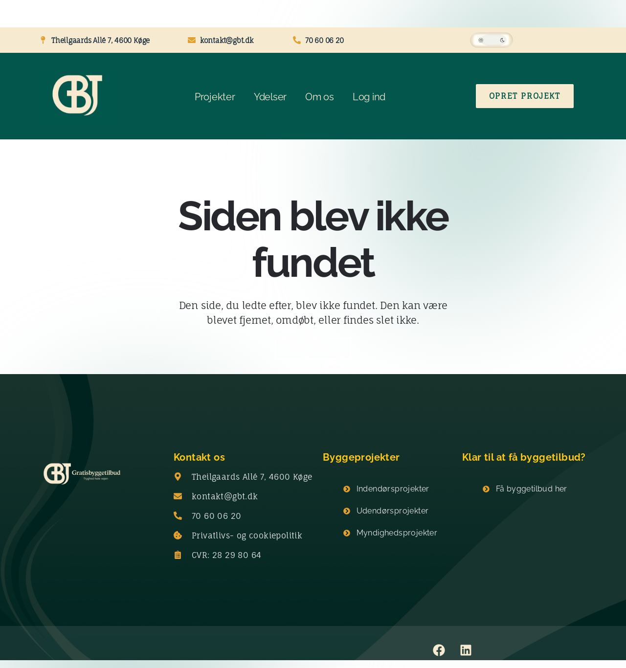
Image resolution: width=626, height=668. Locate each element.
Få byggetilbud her (531, 488)
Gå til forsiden (312, 349)
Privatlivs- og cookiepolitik (247, 535)
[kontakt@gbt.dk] (178, 496)
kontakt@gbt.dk (225, 496)
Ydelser (270, 97)
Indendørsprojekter (393, 488)
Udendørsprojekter (393, 510)
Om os (319, 97)
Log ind (369, 97)
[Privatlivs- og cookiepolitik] (178, 535)
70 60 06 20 (216, 516)
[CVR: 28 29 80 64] (178, 555)
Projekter (215, 97)
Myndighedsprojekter (397, 532)
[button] (491, 40)
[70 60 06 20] (178, 516)
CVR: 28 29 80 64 (226, 555)
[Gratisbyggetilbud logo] (82, 474)
